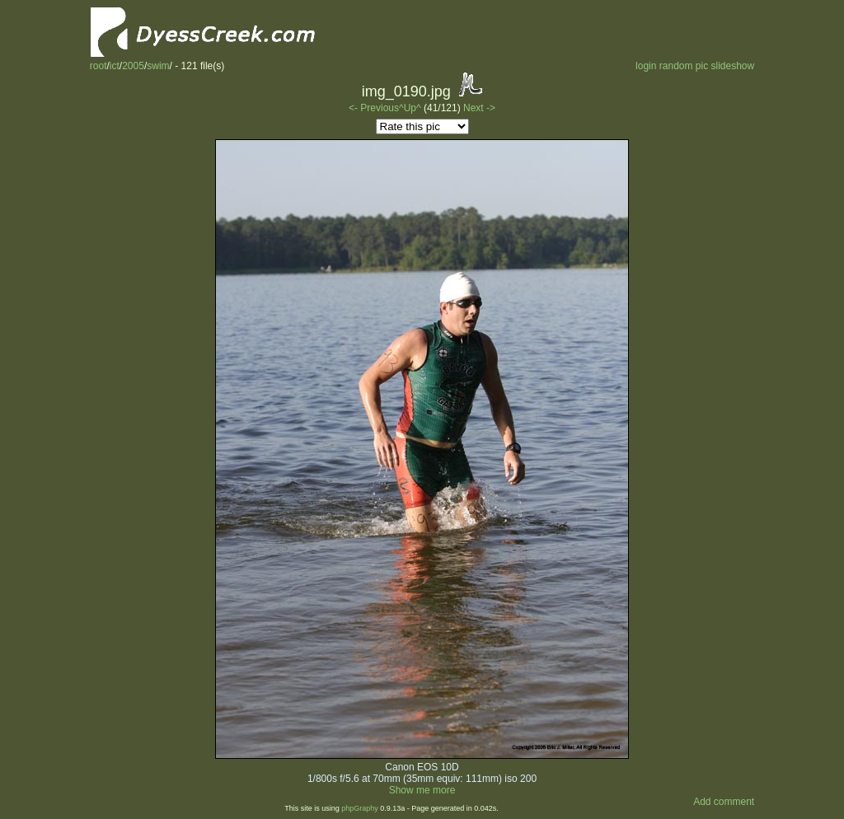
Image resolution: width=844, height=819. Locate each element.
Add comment (723, 801)
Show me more (422, 790)
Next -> (479, 108)
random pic (683, 66)
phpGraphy (359, 808)
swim (158, 66)
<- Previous (374, 108)
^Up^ (410, 108)
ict (115, 66)
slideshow (733, 66)
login (645, 66)
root (98, 66)
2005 (133, 66)
